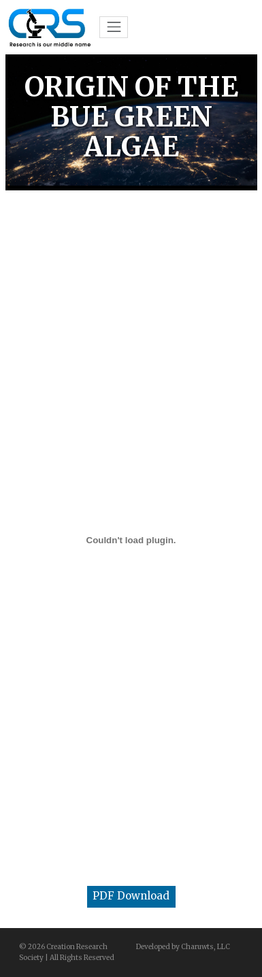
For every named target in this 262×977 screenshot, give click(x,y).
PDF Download (131, 895)
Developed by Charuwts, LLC (183, 946)
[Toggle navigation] (113, 27)
